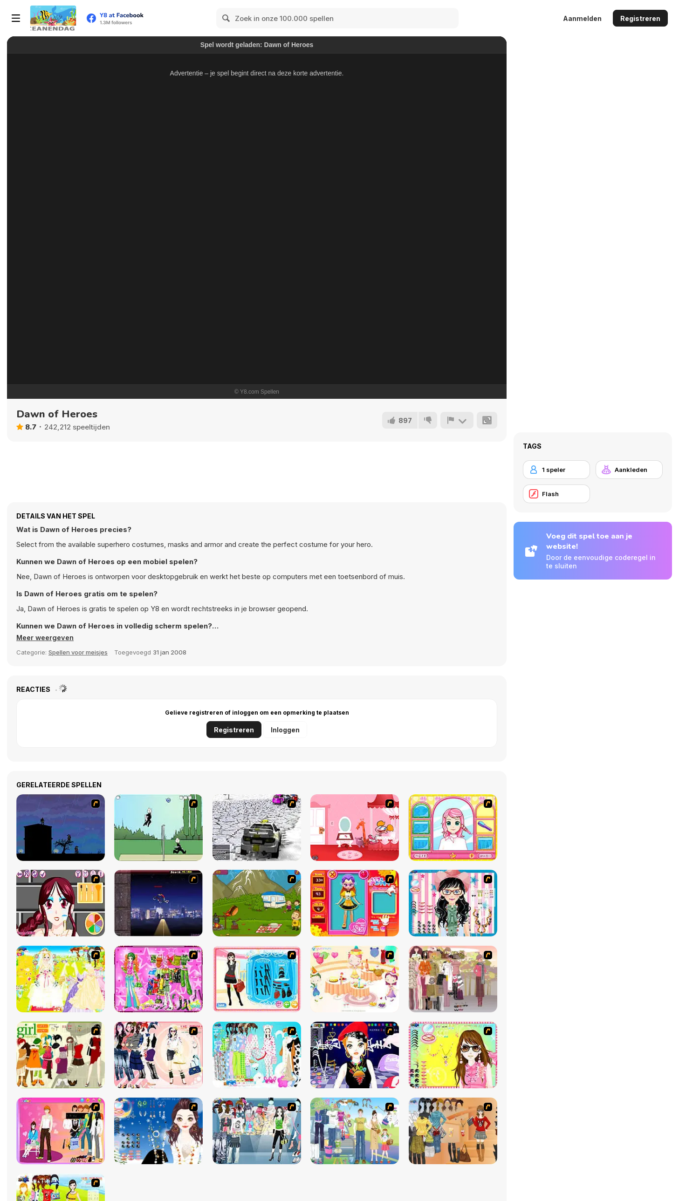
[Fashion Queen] (257, 979)
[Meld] (456, 420)
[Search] (226, 18)
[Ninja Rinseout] (60, 827)
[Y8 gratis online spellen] (53, 18)
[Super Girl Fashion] (60, 1055)
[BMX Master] (158, 903)
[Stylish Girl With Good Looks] (354, 1055)
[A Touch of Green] (158, 979)
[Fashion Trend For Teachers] (453, 979)
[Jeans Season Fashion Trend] (257, 1131)
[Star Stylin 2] (60, 903)
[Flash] (556, 493)
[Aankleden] (629, 469)
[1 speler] (556, 469)
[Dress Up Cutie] (453, 903)
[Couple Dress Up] (60, 1131)
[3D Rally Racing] (257, 827)
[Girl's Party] (354, 979)
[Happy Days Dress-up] (354, 1131)
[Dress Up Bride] (60, 979)
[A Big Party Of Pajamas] (257, 1055)
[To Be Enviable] (453, 1055)
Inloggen (285, 730)
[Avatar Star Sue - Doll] (354, 903)
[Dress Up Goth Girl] (158, 1131)
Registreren (640, 18)
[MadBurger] (257, 903)
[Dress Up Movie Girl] (453, 1131)
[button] (46, 638)
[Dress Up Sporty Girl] (158, 1055)
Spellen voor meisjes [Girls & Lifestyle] (78, 652)
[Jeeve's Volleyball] (158, 827)
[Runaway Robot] (354, 827)
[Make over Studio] (453, 827)
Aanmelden (582, 18)
